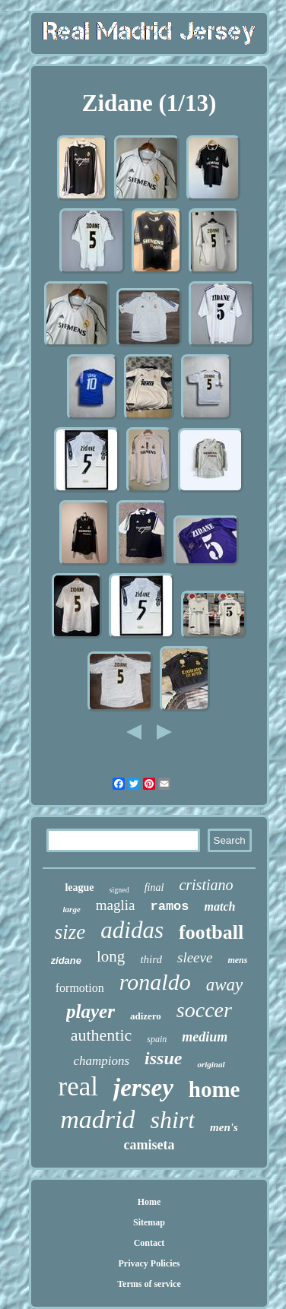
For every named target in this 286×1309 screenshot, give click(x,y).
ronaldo (155, 981)
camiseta (149, 1144)
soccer (204, 1010)
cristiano (206, 884)
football (211, 932)
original (210, 1064)
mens (237, 960)
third (151, 959)
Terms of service (149, 1284)
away (224, 984)
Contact (149, 1243)
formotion (80, 987)
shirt (172, 1119)
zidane (66, 960)
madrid (97, 1119)
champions (101, 1061)
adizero (145, 1016)
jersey (143, 1087)
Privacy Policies (149, 1263)
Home (149, 1201)
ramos (170, 906)
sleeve (194, 957)
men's (224, 1127)
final (154, 887)
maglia (115, 905)
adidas (132, 930)
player (90, 1011)
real (78, 1086)
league (79, 887)
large (72, 909)
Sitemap (149, 1222)
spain (157, 1039)
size (70, 932)
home (214, 1089)
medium (204, 1036)
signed (119, 890)
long (111, 956)
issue (163, 1058)
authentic (101, 1034)
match (220, 906)
